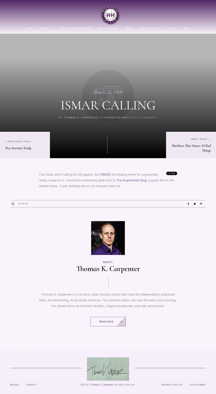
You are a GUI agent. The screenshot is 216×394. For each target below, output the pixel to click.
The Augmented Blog (131, 180)
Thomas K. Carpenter (81, 117)
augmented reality (119, 117)
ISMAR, (105, 174)
